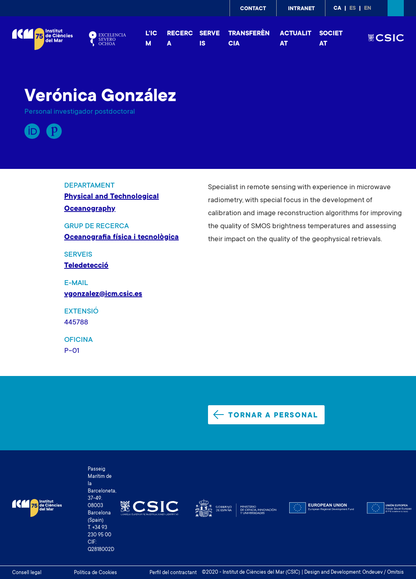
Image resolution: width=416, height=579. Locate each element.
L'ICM (151, 39)
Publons (54, 131)
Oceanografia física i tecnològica (121, 237)
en (367, 8)
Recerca (180, 39)
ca (337, 8)
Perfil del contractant (173, 573)
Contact (253, 9)
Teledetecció (86, 266)
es (352, 8)
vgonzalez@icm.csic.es (103, 294)
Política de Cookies (95, 573)
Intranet (301, 9)
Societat (330, 39)
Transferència (249, 39)
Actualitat (295, 39)
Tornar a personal (265, 415)
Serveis (209, 39)
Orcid (32, 131)
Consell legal (26, 573)
